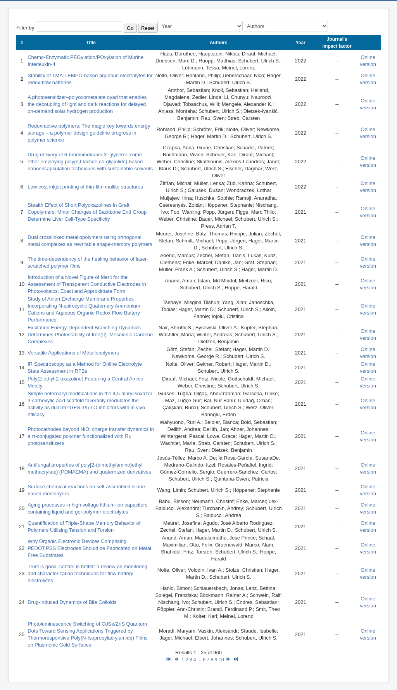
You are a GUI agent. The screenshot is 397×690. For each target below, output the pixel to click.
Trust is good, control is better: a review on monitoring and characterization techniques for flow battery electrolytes (87, 573)
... (199, 659)
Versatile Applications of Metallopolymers (73, 353)
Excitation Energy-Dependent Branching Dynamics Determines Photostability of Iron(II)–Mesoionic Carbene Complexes (90, 334)
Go (130, 28)
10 (221, 659)
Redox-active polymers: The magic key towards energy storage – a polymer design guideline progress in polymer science (89, 133)
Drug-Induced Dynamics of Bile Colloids (72, 602)
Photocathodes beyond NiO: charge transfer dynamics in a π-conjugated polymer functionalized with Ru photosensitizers (91, 436)
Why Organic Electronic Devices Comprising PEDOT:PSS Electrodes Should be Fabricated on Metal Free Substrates (89, 548)
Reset (147, 28)
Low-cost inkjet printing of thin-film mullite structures (85, 187)
